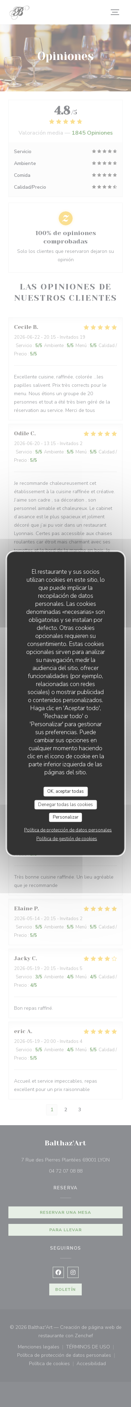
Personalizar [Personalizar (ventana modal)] (66, 817)
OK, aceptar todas (65, 791)
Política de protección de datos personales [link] (68, 830)
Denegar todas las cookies (65, 804)
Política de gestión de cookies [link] (66, 838)
